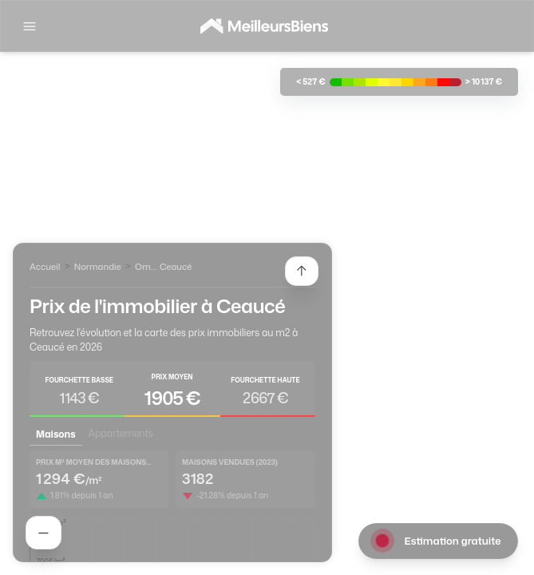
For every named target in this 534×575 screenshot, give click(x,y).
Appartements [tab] (121, 433)
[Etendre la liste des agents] (301, 271)
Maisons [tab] (56, 434)
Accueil (45, 266)
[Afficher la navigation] (29, 26)
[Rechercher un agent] (43, 532)
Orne (145, 266)
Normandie (97, 266)
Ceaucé (176, 266)
